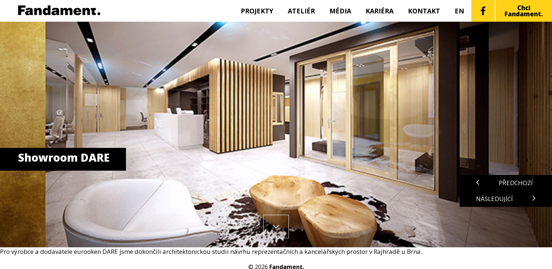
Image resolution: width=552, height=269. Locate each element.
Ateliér (301, 11)
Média (340, 11)
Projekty (257, 11)
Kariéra (379, 11)
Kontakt (424, 11)
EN (459, 11)
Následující (506, 199)
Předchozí (504, 183)
